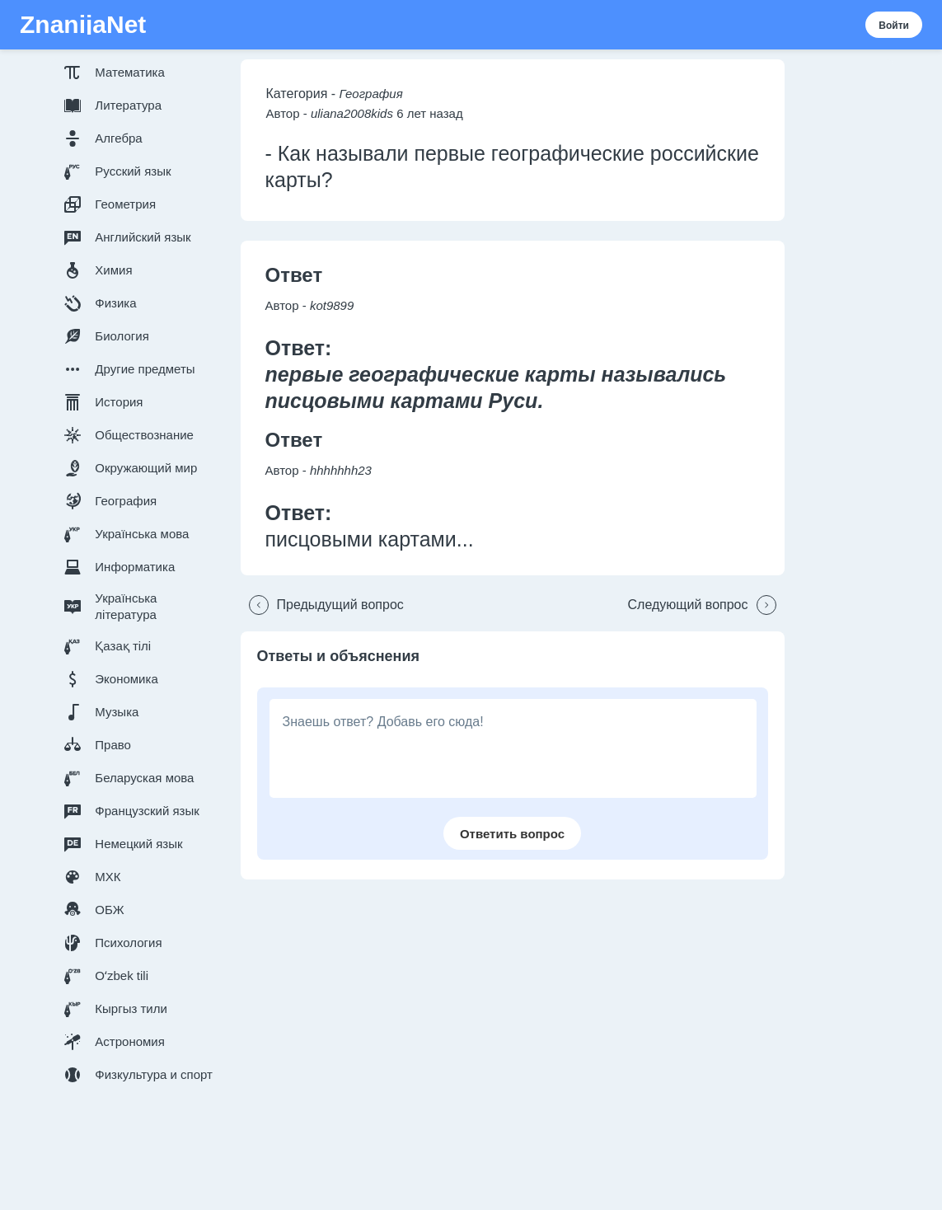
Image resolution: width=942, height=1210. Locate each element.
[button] (141, 72)
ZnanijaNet (83, 25)
